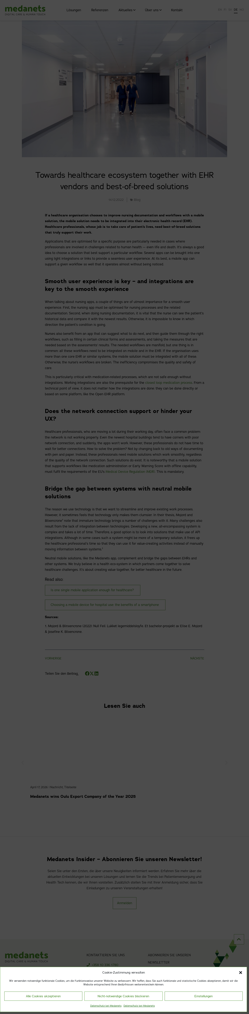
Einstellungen (203, 996)
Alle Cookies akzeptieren (43, 996)
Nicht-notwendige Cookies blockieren (123, 996)
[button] (241, 973)
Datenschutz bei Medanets (106, 1005)
